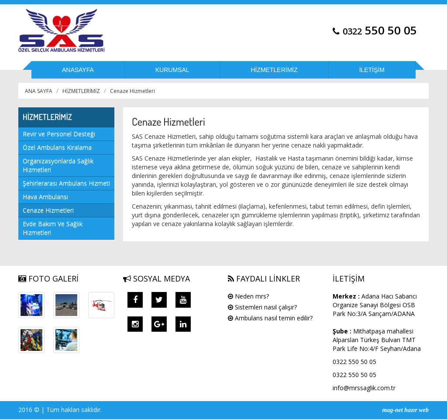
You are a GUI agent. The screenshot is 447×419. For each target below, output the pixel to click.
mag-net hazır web (405, 410)
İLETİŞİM (372, 69)
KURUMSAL (172, 69)
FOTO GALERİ (48, 278)
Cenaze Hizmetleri (132, 91)
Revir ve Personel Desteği (59, 134)
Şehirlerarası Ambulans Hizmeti (66, 183)
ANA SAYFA (38, 91)
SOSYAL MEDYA (156, 278)
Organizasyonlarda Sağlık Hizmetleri (58, 165)
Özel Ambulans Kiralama (57, 147)
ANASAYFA (78, 69)
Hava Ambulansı (45, 196)
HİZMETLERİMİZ (274, 69)
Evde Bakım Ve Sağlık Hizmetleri (53, 228)
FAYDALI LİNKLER (264, 278)
